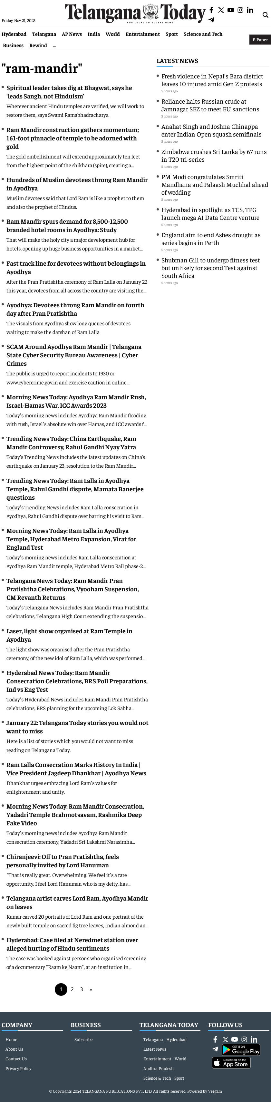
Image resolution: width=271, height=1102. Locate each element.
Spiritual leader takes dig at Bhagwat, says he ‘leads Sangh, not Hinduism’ (69, 91)
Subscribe (83, 1039)
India (94, 33)
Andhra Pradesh (158, 1068)
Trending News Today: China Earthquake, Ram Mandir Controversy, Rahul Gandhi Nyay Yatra (71, 442)
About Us (14, 1049)
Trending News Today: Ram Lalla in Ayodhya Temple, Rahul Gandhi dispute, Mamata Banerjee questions (75, 488)
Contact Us (16, 1058)
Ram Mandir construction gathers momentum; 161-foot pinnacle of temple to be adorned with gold (72, 137)
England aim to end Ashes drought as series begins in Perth (211, 238)
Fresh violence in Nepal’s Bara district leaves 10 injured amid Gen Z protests (212, 79)
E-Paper (260, 39)
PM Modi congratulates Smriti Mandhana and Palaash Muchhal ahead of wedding (214, 184)
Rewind (38, 45)
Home (11, 1039)
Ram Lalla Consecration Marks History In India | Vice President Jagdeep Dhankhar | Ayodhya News (76, 768)
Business (13, 45)
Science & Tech (157, 1078)
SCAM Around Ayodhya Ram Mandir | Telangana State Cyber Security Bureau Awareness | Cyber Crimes (73, 354)
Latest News (177, 60)
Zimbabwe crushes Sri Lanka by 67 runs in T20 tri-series (214, 155)
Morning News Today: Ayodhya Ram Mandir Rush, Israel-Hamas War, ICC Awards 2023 (76, 401)
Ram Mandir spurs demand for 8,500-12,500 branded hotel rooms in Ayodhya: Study (67, 225)
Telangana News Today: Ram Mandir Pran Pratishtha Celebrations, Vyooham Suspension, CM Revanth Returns (72, 588)
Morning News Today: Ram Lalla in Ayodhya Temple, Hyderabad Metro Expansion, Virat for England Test (71, 538)
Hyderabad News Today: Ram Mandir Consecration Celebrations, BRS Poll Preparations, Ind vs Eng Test (77, 680)
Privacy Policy (18, 1068)
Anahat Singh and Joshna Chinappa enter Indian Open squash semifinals (211, 130)
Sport (172, 33)
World (113, 33)
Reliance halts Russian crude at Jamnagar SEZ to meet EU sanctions (210, 105)
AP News (72, 33)
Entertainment (143, 33)
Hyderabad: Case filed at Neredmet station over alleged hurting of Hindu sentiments (72, 943)
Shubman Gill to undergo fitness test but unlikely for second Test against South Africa (210, 267)
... (54, 45)
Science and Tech (203, 33)
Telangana (44, 33)
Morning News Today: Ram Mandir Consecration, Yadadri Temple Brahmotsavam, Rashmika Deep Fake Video (75, 814)
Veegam (215, 1091)
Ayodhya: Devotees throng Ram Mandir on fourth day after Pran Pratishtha (75, 309)
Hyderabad (14, 33)
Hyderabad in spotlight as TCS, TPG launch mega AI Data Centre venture (210, 213)
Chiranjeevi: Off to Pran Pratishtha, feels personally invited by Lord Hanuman (62, 860)
